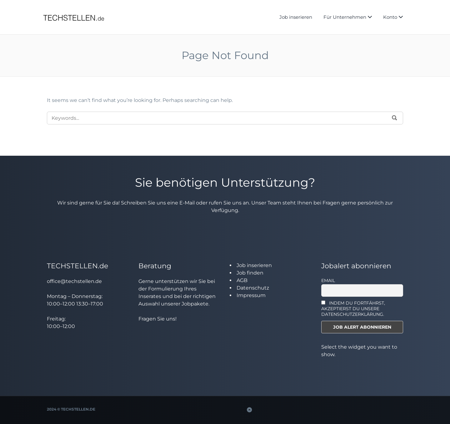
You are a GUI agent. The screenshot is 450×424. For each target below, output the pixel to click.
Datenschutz (253, 288)
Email (328, 280)
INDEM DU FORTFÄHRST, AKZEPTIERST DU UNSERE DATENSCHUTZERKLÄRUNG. (353, 308)
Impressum (251, 295)
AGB (242, 280)
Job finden (250, 273)
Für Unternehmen (344, 17)
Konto (390, 17)
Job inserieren (295, 17)
